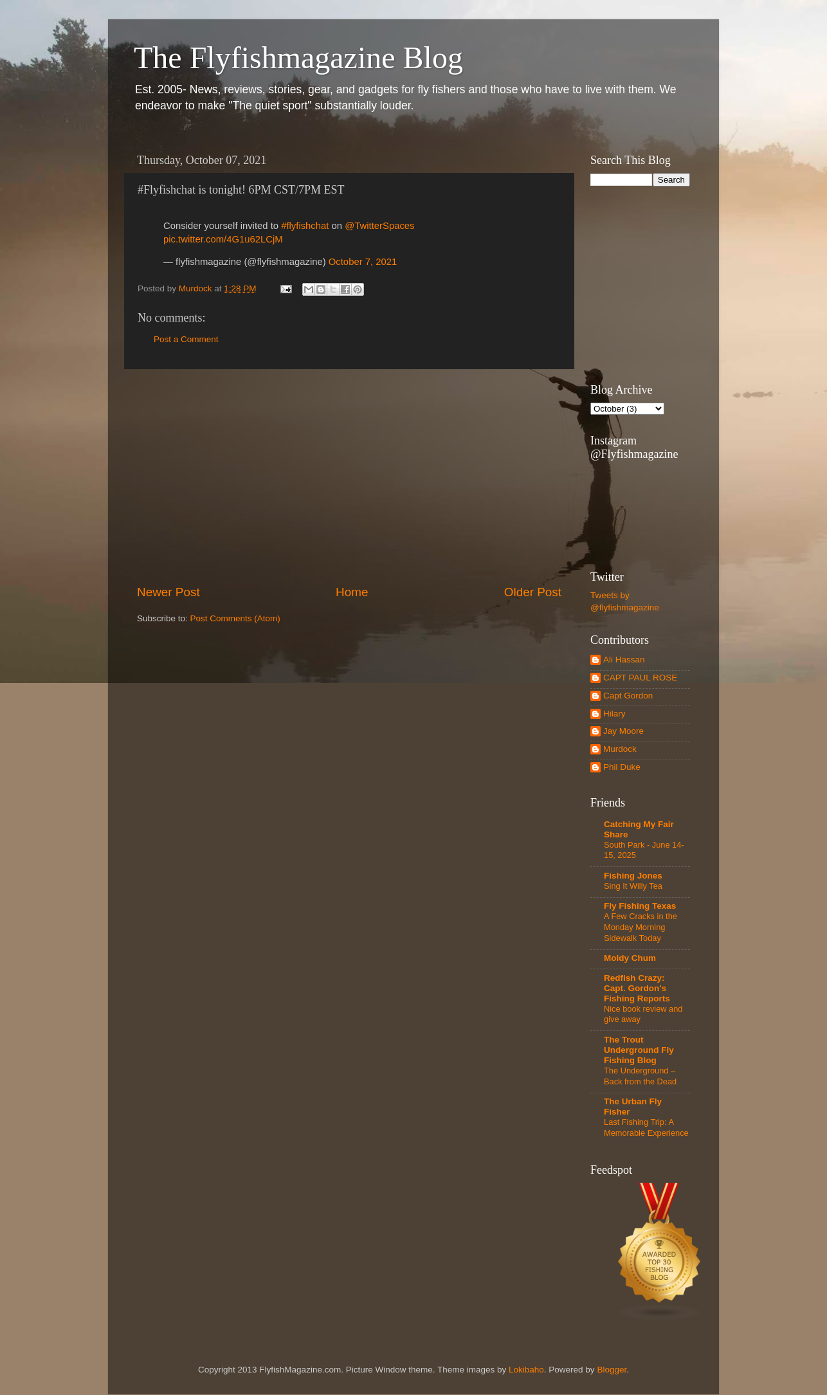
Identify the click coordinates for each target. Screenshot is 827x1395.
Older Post (532, 592)
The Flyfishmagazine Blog (298, 58)
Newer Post (168, 592)
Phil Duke (622, 767)
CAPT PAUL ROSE (640, 677)
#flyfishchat (305, 226)
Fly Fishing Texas (640, 906)
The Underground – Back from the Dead (640, 1076)
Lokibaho (526, 1369)
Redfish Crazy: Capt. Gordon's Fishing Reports (637, 988)
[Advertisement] (349, 477)
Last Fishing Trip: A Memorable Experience (646, 1127)
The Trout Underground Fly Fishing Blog (639, 1050)
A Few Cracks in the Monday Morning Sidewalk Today (640, 926)
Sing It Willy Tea (633, 886)
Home (352, 592)
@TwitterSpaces (379, 226)
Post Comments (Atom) (235, 618)
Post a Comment (186, 339)
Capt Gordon (628, 695)
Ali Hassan (624, 659)
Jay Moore (623, 731)
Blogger (611, 1369)
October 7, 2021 (363, 262)
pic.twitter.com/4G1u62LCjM (223, 239)
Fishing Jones (633, 875)
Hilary (614, 713)
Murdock (620, 749)
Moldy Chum (630, 958)
